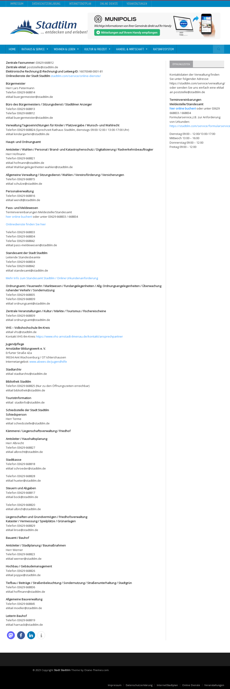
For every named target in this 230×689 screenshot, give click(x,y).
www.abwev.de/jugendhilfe (48, 362)
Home (12, 49)
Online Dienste (109, 4)
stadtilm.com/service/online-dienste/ (76, 76)
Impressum (16, 4)
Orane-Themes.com (96, 670)
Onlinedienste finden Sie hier (26, 224)
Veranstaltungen (137, 4)
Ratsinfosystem (163, 49)
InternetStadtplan (80, 4)
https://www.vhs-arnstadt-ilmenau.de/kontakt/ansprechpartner (79, 336)
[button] (11, 635)
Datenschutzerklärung (46, 4)
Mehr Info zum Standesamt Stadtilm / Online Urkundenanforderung (52, 278)
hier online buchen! (19, 217)
